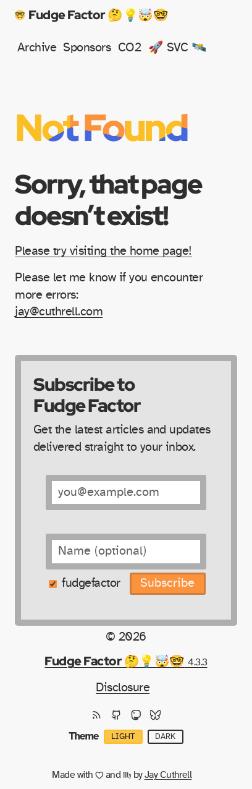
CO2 (129, 47)
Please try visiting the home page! (103, 251)
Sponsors (87, 47)
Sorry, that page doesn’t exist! (108, 199)
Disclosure (122, 687)
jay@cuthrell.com (59, 311)
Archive (36, 47)
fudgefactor (91, 583)
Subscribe (167, 583)
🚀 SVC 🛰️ (177, 47)
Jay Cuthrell (168, 775)
